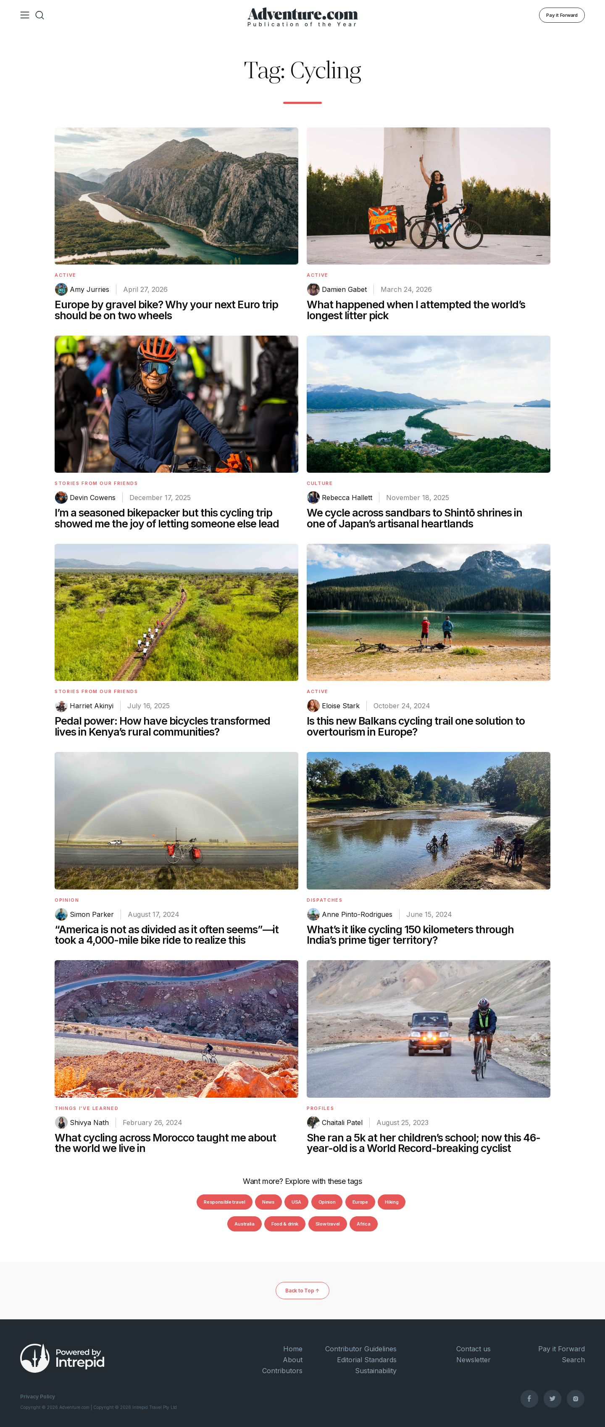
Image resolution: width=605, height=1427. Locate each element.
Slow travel (328, 1224)
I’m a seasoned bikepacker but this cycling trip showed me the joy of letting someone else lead (167, 518)
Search (573, 1360)
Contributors (282, 1370)
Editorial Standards (367, 1360)
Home (292, 1349)
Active (65, 275)
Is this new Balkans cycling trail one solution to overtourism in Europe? (416, 726)
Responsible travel (224, 1202)
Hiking (391, 1202)
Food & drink (284, 1224)
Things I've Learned (86, 1108)
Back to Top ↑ (302, 1290)
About (292, 1360)
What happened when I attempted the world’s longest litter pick (416, 310)
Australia (244, 1224)
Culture (320, 483)
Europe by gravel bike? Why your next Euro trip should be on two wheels (166, 310)
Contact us (473, 1349)
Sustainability (376, 1370)
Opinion (67, 900)
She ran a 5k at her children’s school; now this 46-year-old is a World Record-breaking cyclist (423, 1143)
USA (296, 1202)
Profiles (320, 1108)
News (268, 1202)
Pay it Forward (562, 15)
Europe (360, 1202)
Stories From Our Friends (96, 483)
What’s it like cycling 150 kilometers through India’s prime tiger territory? (410, 935)
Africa (363, 1224)
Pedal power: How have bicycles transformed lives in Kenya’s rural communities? (162, 726)
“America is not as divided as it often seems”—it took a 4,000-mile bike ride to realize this (167, 935)
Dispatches (325, 900)
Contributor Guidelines (361, 1349)
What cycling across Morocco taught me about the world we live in (165, 1143)
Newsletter (473, 1360)
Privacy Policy (37, 1396)
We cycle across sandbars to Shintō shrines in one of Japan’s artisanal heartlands (414, 518)
